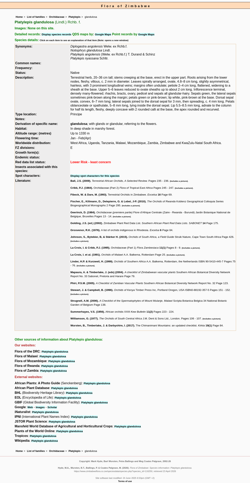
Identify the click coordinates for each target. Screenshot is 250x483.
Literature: (23, 180)
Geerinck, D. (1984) (82, 212)
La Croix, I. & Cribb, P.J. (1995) (89, 247)
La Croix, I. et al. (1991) (85, 254)
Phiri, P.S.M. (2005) (82, 283)
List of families (36, 16)
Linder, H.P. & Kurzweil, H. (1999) (91, 261)
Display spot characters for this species (95, 175)
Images (40, 407)
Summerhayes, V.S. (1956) (87, 311)
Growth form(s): (27, 152)
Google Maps (103, 34)
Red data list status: (30, 162)
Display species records (56, 34)
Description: (24, 77)
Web (30, 407)
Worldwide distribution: (33, 143)
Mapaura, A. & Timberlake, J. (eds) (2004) (96, 272)
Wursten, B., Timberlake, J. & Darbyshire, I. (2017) (102, 325)
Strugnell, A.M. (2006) (84, 300)
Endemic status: (27, 157)
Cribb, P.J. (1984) (81, 187)
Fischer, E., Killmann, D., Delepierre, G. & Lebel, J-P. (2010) (108, 201)
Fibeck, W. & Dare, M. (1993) (88, 194)
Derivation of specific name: (36, 123)
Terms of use (125, 481)
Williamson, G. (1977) (84, 318)
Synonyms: (23, 46)
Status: (20, 72)
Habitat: (21, 128)
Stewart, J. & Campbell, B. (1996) (91, 289)
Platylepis (75, 16)
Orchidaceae (56, 16)
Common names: (28, 63)
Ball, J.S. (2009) (80, 180)
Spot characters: (27, 175)
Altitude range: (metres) (33, 133)
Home (19, 16)
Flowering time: (27, 138)
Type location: (26, 114)
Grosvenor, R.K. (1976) (85, 230)
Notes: (20, 119)
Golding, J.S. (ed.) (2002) (86, 223)
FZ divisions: (25, 147)
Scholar (52, 407)
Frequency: (23, 68)
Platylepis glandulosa (55, 351)
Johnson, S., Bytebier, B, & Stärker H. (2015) (98, 236)
